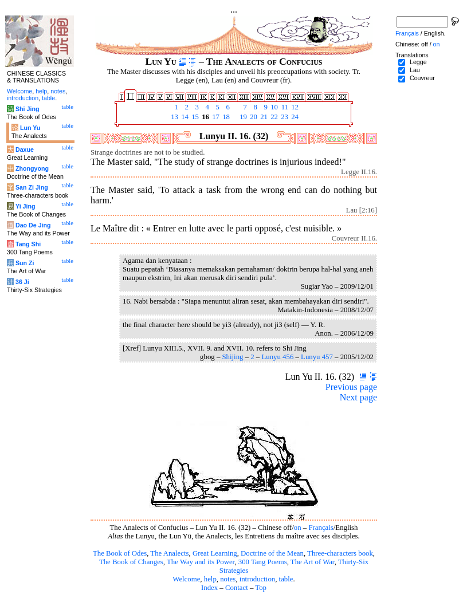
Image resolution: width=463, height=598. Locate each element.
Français (320, 528)
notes (228, 579)
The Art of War (313, 562)
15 (194, 117)
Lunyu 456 (277, 357)
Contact (236, 588)
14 (184, 117)
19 (242, 117)
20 (252, 117)
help (210, 579)
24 (294, 117)
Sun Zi (24, 262)
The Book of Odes (120, 553)
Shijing (232, 357)
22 (273, 117)
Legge (418, 61)
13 (173, 117)
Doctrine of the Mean (272, 553)
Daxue (24, 149)
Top (260, 588)
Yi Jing (25, 206)
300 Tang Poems (262, 562)
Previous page (351, 387)
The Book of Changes (131, 562)
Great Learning (215, 553)
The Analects (169, 553)
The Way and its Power (200, 562)
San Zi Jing (31, 187)
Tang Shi (28, 244)
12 (294, 107)
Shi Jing (27, 108)
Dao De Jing (33, 225)
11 (283, 107)
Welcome (186, 579)
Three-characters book (340, 553)
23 (283, 117)
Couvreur (422, 77)
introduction (258, 579)
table (286, 579)
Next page (358, 397)
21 (263, 117)
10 (273, 107)
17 (214, 117)
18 (225, 117)
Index (209, 588)
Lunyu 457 (317, 357)
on (297, 528)
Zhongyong (32, 168)
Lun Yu (30, 127)
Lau (415, 69)
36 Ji (22, 281)
